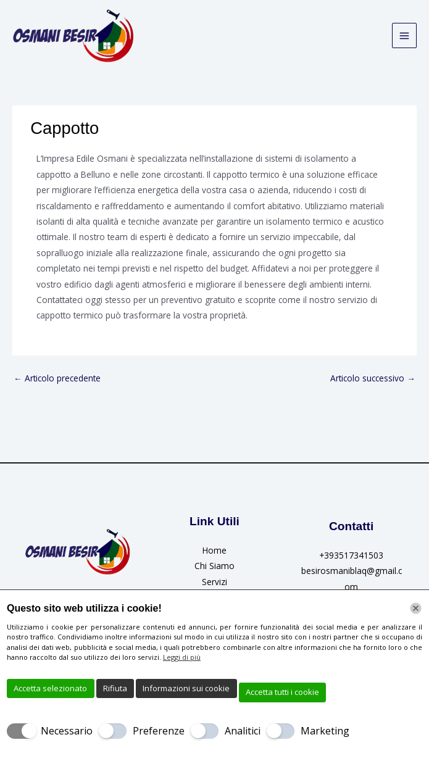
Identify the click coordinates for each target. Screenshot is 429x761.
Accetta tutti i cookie (282, 691)
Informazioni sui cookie (186, 688)
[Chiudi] (416, 608)
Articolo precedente (57, 378)
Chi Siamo (214, 566)
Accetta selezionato (50, 688)
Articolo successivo (372, 378)
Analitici (242, 731)
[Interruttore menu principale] (404, 36)
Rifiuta (115, 688)
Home (214, 551)
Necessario (67, 731)
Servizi (214, 582)
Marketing (325, 731)
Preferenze (159, 731)
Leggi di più (182, 657)
